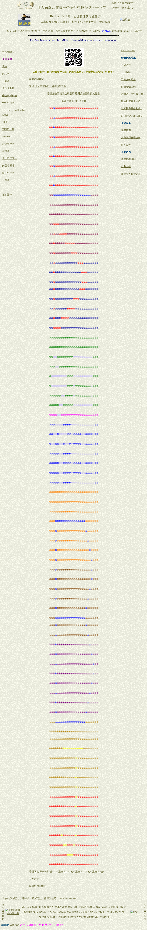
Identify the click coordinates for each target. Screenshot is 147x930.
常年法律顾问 (128, 159)
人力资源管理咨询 (130, 137)
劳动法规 (126, 65)
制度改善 (126, 144)
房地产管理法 (9, 158)
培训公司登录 (67, 93)
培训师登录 (53, 93)
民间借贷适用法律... (131, 115)
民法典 (6, 73)
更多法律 (7, 194)
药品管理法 (8, 165)
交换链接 (34, 879)
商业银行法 (8, 173)
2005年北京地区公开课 (74, 101)
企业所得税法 (9, 95)
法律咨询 (126, 130)
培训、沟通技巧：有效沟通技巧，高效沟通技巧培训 (76, 871)
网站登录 (95, 93)
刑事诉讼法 (8, 129)
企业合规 (126, 166)
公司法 (6, 81)
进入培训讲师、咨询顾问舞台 (50, 86)
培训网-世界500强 (38, 871)
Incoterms (7, 136)
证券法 (6, 180)
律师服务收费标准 (130, 173)
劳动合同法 (8, 102)
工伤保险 (126, 72)
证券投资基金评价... (131, 101)
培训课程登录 (82, 93)
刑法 (4, 122)
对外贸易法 (8, 144)
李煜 (31, 86)
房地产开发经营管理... (133, 94)
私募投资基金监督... (131, 108)
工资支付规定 (128, 79)
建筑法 (6, 151)
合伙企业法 (8, 88)
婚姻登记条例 (128, 86)
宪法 (4, 66)
